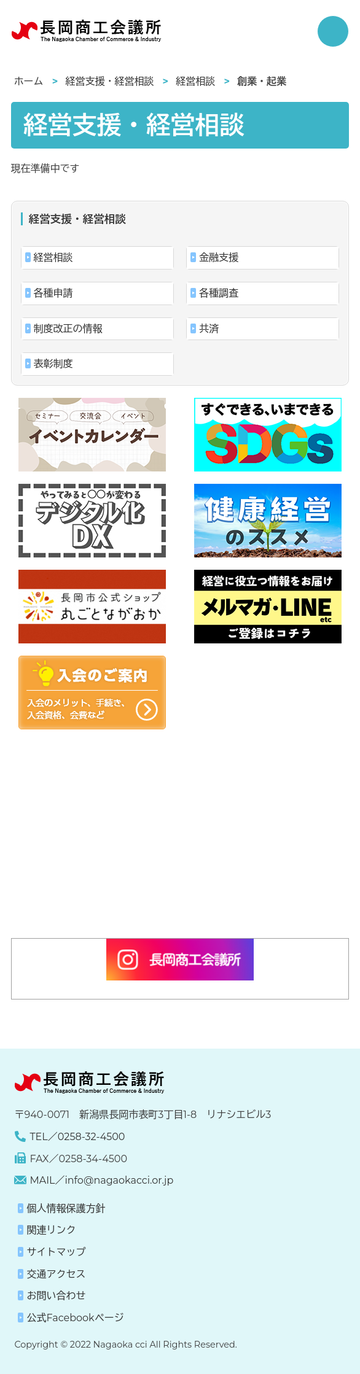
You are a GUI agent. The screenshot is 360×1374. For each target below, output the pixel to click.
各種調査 (218, 293)
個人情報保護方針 (65, 1208)
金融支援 (218, 257)
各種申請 (53, 293)
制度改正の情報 (68, 329)
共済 (209, 329)
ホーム (29, 81)
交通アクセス (55, 1274)
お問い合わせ (55, 1296)
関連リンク (51, 1230)
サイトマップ (55, 1252)
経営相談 (195, 81)
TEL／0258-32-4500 (77, 1137)
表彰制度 (53, 364)
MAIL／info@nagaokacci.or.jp (101, 1180)
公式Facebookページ (74, 1318)
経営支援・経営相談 (109, 81)
